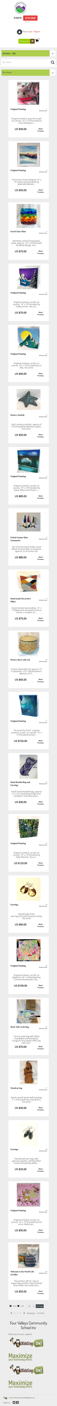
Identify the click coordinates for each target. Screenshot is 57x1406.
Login (30, 31)
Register (37, 31)
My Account (27, 41)
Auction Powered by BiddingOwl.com (22, 1398)
